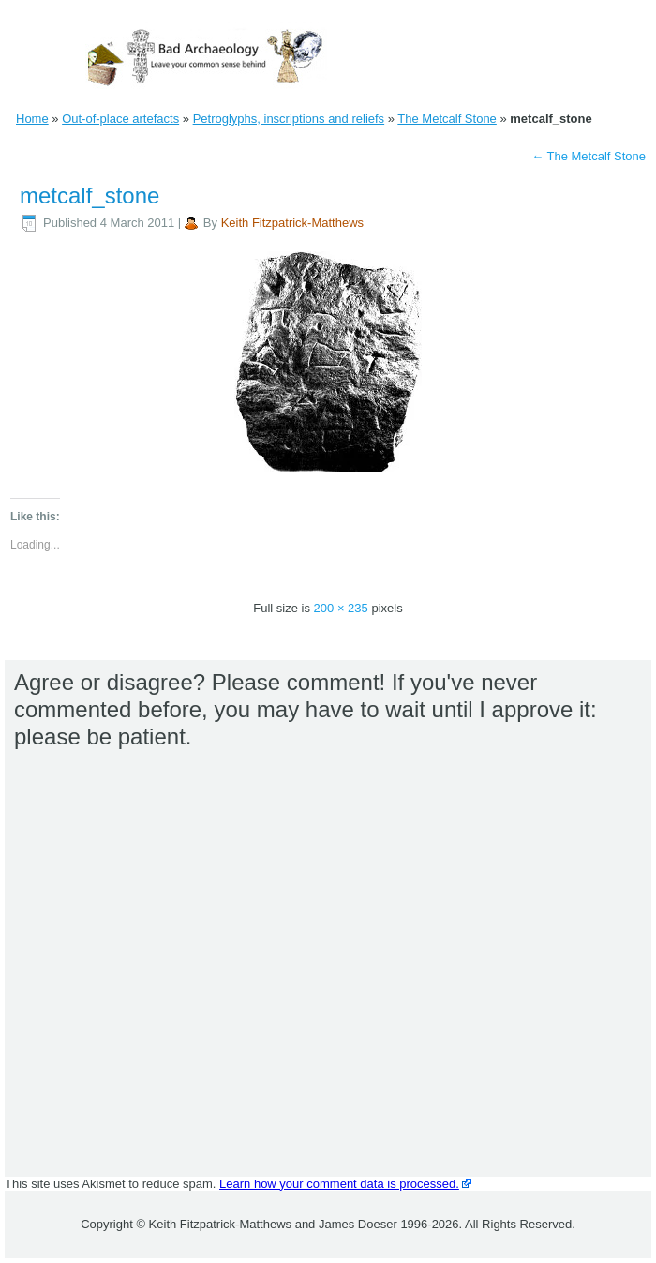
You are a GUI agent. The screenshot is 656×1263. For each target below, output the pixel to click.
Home (32, 119)
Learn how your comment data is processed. (339, 1184)
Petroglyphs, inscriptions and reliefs (289, 119)
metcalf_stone (89, 195)
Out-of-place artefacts (120, 119)
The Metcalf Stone (447, 119)
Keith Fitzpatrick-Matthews (292, 223)
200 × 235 (341, 608)
